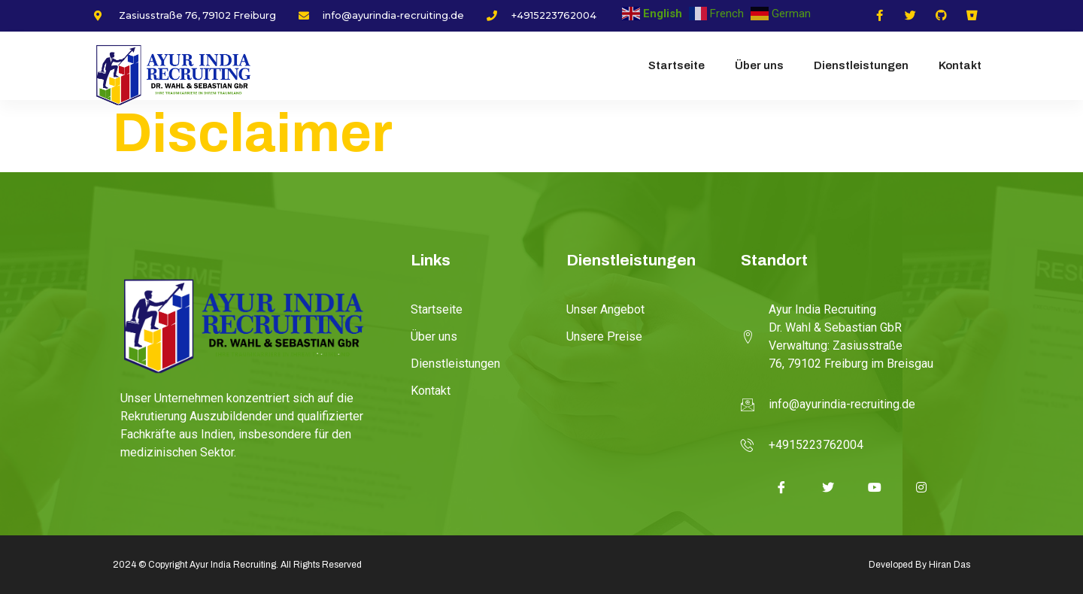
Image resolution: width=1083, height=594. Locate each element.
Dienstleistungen (861, 65)
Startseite (676, 65)
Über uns (759, 65)
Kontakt (960, 65)
